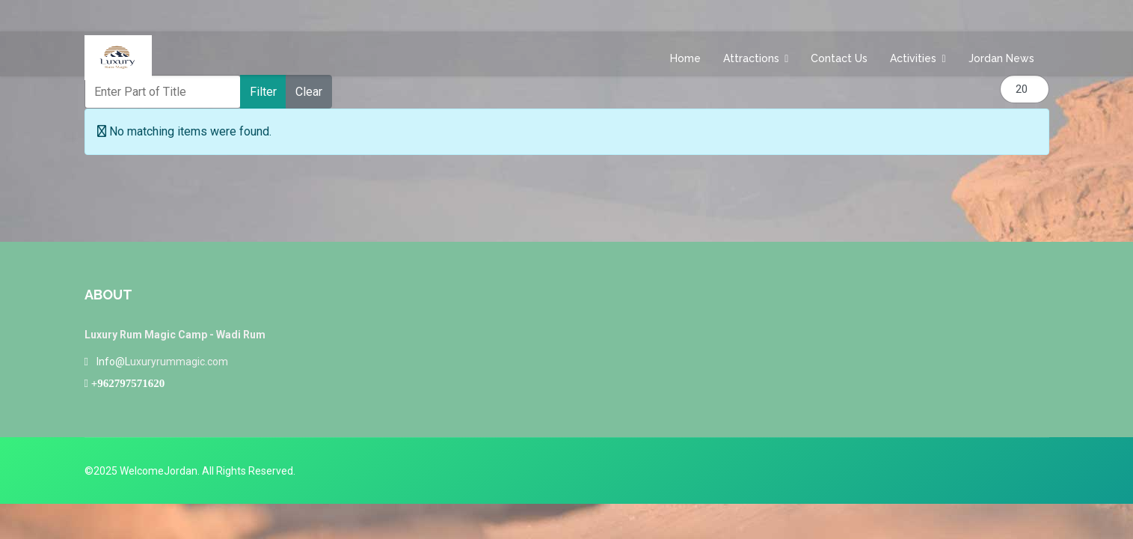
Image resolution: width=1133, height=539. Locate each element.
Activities (913, 58)
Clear (308, 92)
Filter (263, 92)
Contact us (839, 58)
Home (685, 58)
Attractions (751, 58)
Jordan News (1001, 58)
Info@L (113, 362)
